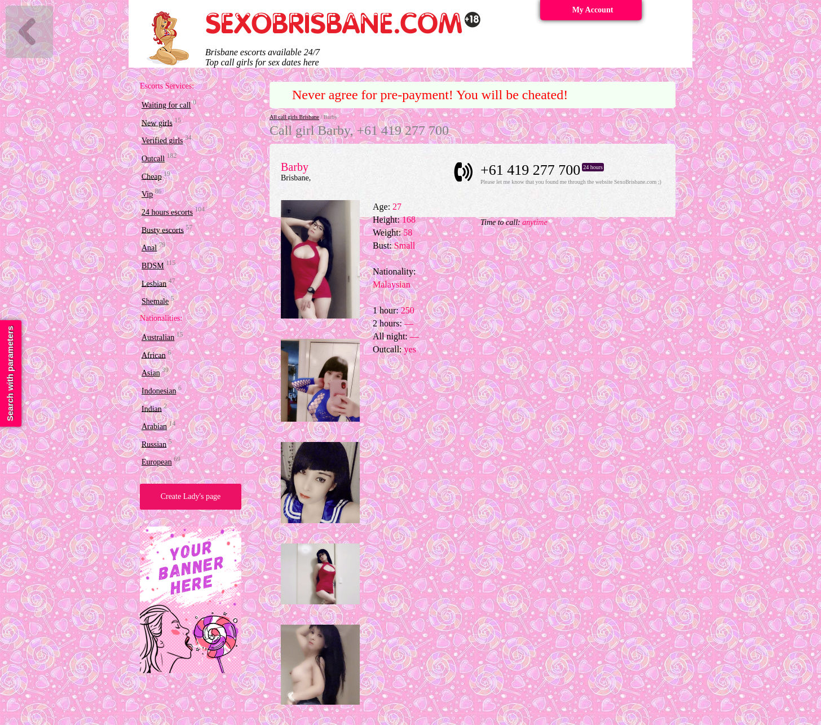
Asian (151, 373)
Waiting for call (166, 105)
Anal (149, 248)
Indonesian (159, 391)
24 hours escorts (167, 212)
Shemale (155, 301)
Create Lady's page (191, 496)
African (154, 355)
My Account (592, 10)
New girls (157, 122)
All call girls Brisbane (294, 117)
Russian (154, 444)
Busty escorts (163, 230)
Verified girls (162, 140)
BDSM (153, 266)
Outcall (153, 158)
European (157, 462)
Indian (152, 408)
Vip (147, 194)
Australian (158, 337)
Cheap (152, 176)
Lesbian (154, 283)
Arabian (154, 426)
